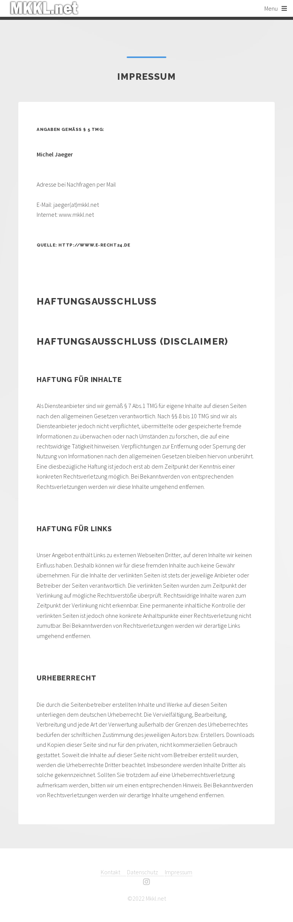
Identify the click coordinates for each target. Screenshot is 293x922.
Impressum (178, 872)
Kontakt (113, 872)
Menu (271, 8)
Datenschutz (145, 872)
